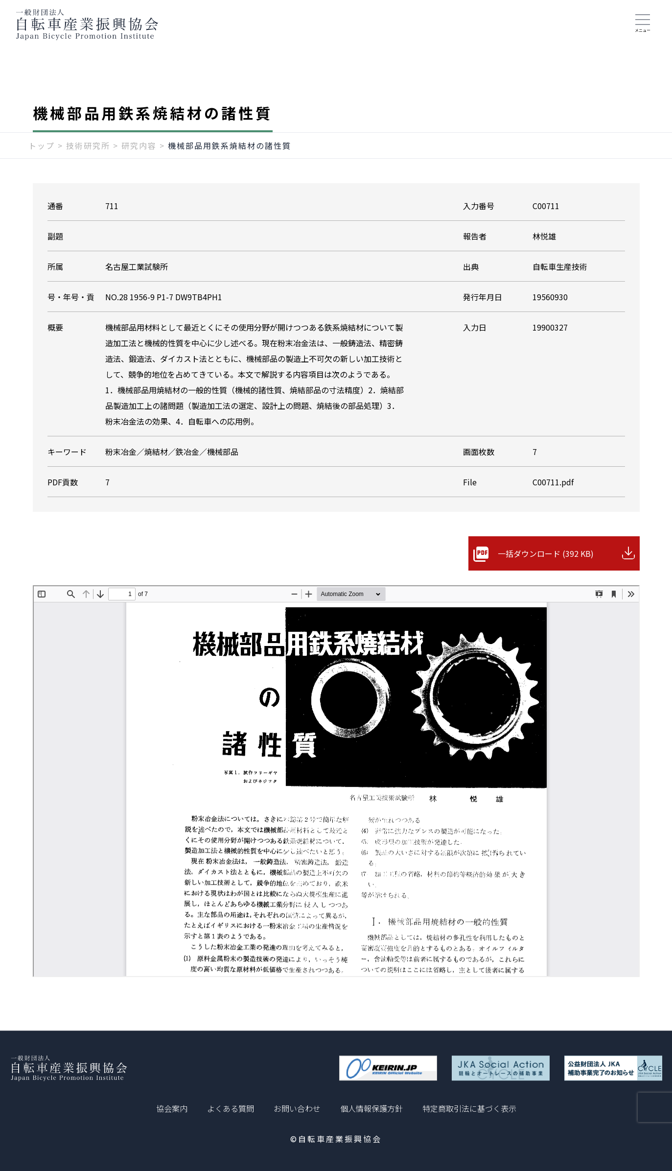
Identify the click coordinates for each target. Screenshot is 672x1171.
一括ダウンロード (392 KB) (546, 553)
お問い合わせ (297, 1108)
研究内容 (139, 145)
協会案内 (171, 1108)
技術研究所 (88, 145)
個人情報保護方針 (371, 1108)
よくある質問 (230, 1108)
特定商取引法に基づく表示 (469, 1108)
